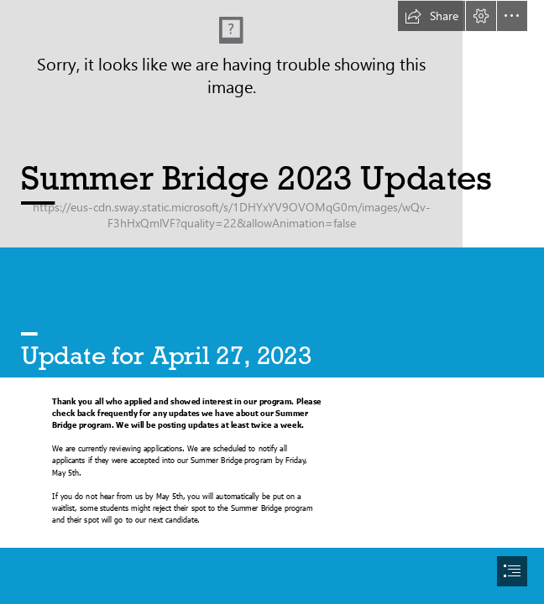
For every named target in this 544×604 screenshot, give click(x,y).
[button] (431, 16)
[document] (272, 302)
